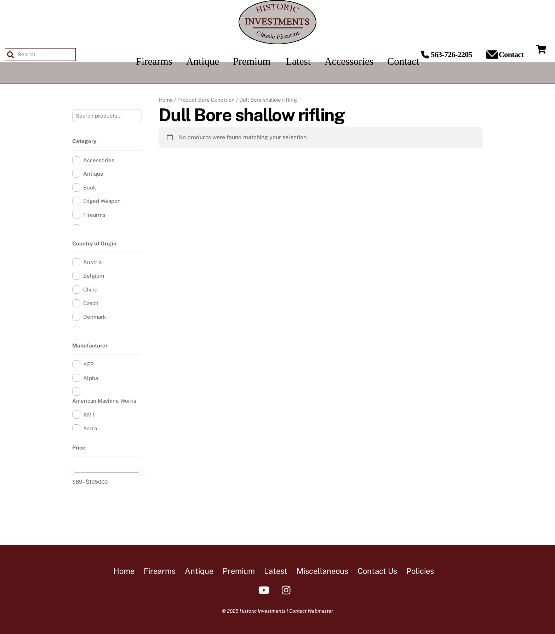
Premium (239, 571)
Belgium (93, 276)
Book (89, 188)
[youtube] (265, 590)
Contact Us (377, 571)
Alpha (90, 378)
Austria (92, 262)
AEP (88, 364)
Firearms (94, 215)
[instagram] (288, 590)
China (90, 290)
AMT (89, 415)
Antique (93, 174)
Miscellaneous (322, 571)
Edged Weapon (102, 201)
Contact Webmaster (311, 611)
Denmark (94, 317)
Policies (420, 571)
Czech (90, 303)
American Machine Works (104, 401)
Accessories (98, 160)
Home (166, 100)
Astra (90, 428)
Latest (275, 571)
